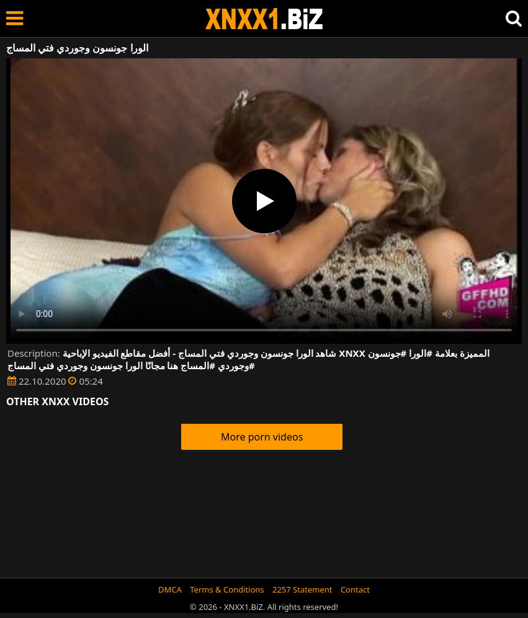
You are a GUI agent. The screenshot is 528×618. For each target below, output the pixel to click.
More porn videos (262, 437)
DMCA (170, 589)
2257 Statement (302, 589)
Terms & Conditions (227, 589)
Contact (355, 589)
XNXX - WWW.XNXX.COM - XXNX (264, 19)
